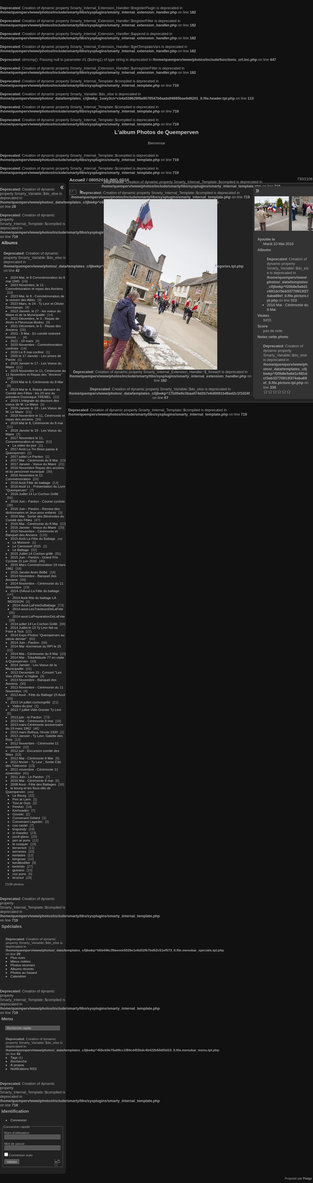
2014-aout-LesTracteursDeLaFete (38, 609)
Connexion (19, 1120)
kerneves (19, 851)
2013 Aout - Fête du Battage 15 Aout (38, 695)
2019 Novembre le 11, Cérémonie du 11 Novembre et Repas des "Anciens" (36, 372)
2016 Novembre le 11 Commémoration (24, 477)
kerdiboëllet (21, 862)
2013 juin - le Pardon (26, 717)
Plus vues (18, 957)
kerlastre (19, 855)
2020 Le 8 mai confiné (27, 352)
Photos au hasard (24, 972)
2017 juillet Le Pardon (27, 456)
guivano (18, 870)
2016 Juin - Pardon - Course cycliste (38, 501)
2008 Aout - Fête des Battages (33, 784)
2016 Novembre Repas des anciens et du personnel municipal (35, 469)
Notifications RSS (24, 1068)
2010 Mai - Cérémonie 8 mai (32, 780)
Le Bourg (19, 795)
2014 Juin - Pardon (25, 642)
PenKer (18, 806)
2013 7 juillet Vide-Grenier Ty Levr (36, 709)
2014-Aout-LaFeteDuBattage (34, 605)
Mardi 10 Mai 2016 (278, 244)
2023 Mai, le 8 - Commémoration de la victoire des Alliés (35, 298)
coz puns (19, 874)
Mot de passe (14, 1143)
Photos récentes (23, 965)
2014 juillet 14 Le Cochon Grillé (34, 624)
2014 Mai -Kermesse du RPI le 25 (36, 646)
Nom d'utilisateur (16, 1132)
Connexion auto (18, 1155)
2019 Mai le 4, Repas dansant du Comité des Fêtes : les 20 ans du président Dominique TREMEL (33, 393)
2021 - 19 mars (22, 341)
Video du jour (22, 706)
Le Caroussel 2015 (27, 546)
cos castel (20, 825)
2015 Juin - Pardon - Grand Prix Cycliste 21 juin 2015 (32, 559)
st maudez (20, 833)
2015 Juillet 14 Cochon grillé (32, 553)
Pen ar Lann (22, 799)
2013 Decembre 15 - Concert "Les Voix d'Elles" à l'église (34, 674)
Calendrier (18, 976)
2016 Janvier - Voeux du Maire (33, 527)
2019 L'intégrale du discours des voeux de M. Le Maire (32, 402)
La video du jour (25, 445)
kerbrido (19, 866)
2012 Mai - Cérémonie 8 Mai (32, 758)
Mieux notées (21, 961)
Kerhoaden (21, 810)
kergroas (19, 859)
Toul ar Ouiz (22, 803)
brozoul (18, 877)
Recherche (19, 1061)
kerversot (19, 848)
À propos (17, 1065)
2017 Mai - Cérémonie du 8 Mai (34, 460)
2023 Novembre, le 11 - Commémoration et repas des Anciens (34, 286)
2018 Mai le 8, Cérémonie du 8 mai (37, 423)
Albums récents (22, 969)
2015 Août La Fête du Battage (33, 538)
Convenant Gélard (26, 818)
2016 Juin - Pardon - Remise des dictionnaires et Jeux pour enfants (33, 510)
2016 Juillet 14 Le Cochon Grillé (34, 494)
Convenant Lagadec (28, 821)
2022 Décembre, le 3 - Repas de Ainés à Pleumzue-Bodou (32, 320)
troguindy (19, 829)
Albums (9, 242)
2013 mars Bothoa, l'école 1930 (34, 732)
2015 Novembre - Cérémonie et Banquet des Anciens (32, 533)
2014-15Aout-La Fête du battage (35, 591)
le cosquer (20, 844)
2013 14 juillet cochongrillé (31, 702)
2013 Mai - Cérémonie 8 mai (32, 721)
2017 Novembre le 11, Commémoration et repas (25, 439)
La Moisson (21, 542)
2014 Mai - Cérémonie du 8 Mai (34, 654)
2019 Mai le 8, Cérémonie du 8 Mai (37, 382)
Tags (14, 1057)
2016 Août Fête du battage (30, 482)
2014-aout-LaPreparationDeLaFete (39, 616)
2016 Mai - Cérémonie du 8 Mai (34, 523)
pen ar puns (21, 840)
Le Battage (21, 550)
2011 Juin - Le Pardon (27, 777)
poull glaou (21, 836)
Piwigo (307, 1178)
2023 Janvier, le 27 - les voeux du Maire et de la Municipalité (33, 313)
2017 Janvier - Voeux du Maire (33, 464)
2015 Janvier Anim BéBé (29, 572)
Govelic (18, 814)
